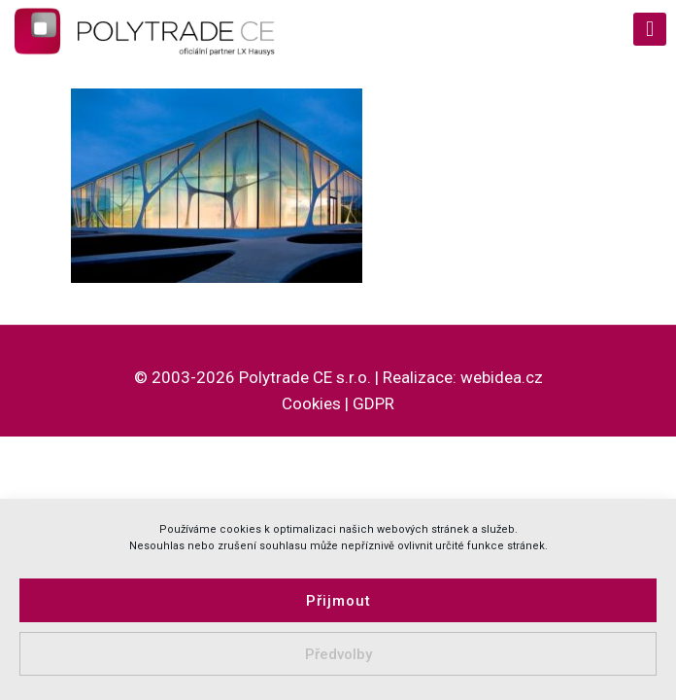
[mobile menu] (649, 29)
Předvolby (338, 654)
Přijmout (338, 601)
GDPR (373, 403)
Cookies (311, 403)
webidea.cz (501, 377)
